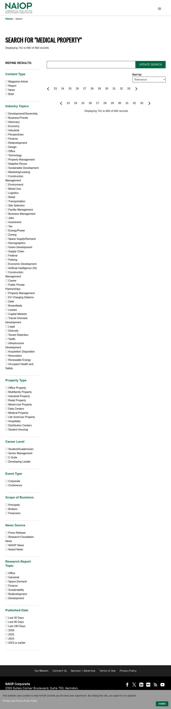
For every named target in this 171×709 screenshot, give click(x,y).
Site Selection (15, 205)
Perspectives (14, 134)
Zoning (10, 234)
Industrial (12, 130)
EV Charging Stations (19, 297)
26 (77, 88)
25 (69, 88)
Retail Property (15, 400)
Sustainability (14, 589)
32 (121, 88)
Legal (10, 326)
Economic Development (20, 263)
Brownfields (13, 305)
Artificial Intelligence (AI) (21, 268)
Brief (9, 94)
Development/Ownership (21, 113)
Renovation (13, 355)
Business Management (20, 213)
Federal (11, 255)
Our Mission (41, 671)
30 (106, 88)
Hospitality (13, 421)
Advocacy (12, 122)
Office (10, 151)
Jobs (9, 218)
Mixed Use (13, 188)
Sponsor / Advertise (83, 671)
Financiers (13, 513)
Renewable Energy (18, 360)
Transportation (15, 201)
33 (128, 88)
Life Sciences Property (20, 417)
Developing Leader (18, 461)
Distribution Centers (18, 425)
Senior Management (18, 453)
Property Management (20, 159)
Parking (11, 259)
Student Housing (16, 429)
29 (99, 88)
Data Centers (14, 408)
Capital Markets (16, 314)
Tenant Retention (16, 334)
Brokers (11, 509)
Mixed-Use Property (18, 404)
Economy (12, 126)
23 (55, 88)
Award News (14, 549)
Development (14, 598)
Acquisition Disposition (20, 351)
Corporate (12, 481)
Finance (11, 138)
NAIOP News (14, 545)
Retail (10, 197)
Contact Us (60, 671)
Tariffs (10, 339)
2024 (11, 638)
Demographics (15, 243)
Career (10, 280)
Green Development (18, 247)
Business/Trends (16, 117)
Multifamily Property (18, 392)
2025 (11, 634)
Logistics (12, 193)
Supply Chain (14, 251)
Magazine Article (16, 81)
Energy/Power (15, 230)
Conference (13, 485)
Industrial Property (17, 396)
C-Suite (11, 457)
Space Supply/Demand (20, 238)
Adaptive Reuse (16, 163)
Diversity (12, 330)
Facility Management (19, 209)
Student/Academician (19, 449)
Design (11, 147)
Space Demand (16, 581)
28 (92, 88)
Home (9, 18)
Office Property (15, 387)
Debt (9, 301)
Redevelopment (16, 142)
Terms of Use (107, 671)
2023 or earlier (16, 642)
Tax (8, 226)
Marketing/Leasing (17, 172)
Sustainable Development (22, 167)
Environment (14, 184)
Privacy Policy (128, 671)
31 (114, 88)
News (10, 89)
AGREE (162, 704)
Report (10, 85)
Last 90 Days (16, 622)
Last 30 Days (16, 617)
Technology (13, 155)
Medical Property (16, 412)
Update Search (150, 64)
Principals (12, 504)
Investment (13, 222)
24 (62, 88)
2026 (11, 630)
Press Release (15, 532)
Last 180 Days (16, 626)
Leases (11, 309)
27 (84, 88)
